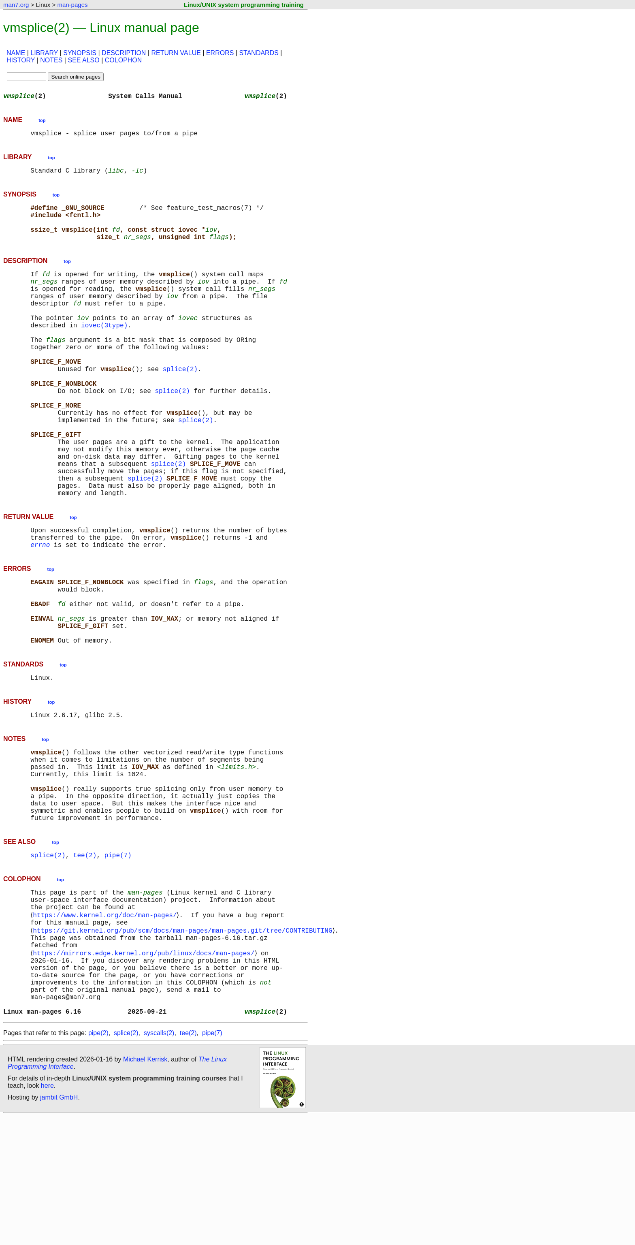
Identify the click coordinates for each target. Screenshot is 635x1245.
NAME (15, 52)
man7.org (16, 4)
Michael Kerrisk (145, 1188)
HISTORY (20, 60)
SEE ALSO (83, 60)
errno (40, 612)
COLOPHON (123, 60)
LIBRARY (44, 52)
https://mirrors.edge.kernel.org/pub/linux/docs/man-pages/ (145, 1068)
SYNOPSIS (79, 52)
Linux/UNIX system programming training (244, 4)
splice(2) (180, 404)
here (47, 1214)
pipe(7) (118, 958)
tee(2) (85, 958)
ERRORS (220, 52)
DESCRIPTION (124, 52)
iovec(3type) (104, 350)
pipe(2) (98, 1161)
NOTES (51, 60)
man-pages (72, 4)
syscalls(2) (159, 1161)
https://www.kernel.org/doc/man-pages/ (106, 1024)
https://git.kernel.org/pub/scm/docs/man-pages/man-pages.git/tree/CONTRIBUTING (184, 1042)
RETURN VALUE (175, 52)
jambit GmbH (59, 1226)
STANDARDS (259, 52)
